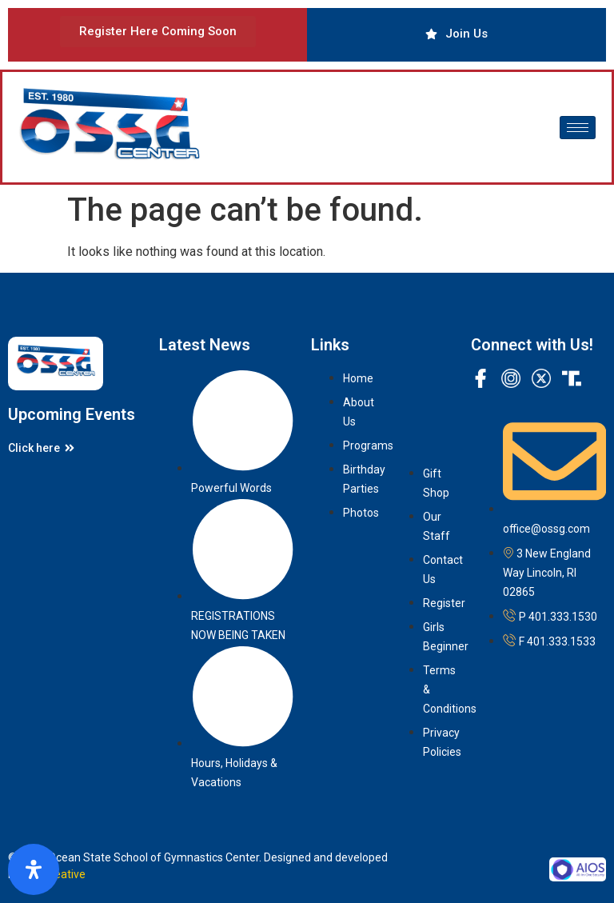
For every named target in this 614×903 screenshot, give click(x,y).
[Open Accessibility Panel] (33, 869)
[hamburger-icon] (578, 127)
